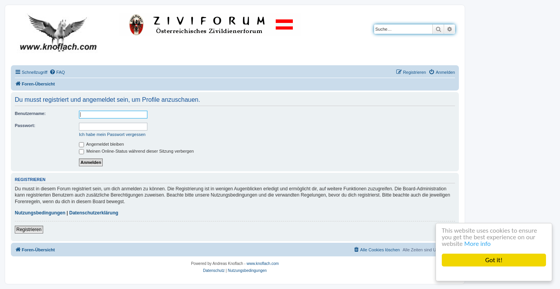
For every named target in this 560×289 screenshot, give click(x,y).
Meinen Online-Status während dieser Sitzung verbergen (136, 151)
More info (477, 243)
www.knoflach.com (263, 263)
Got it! (493, 260)
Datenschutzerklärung (93, 213)
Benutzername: (30, 113)
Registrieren (29, 229)
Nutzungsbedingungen (40, 213)
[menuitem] (57, 72)
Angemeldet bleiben (101, 144)
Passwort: (25, 125)
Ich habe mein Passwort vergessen (112, 134)
